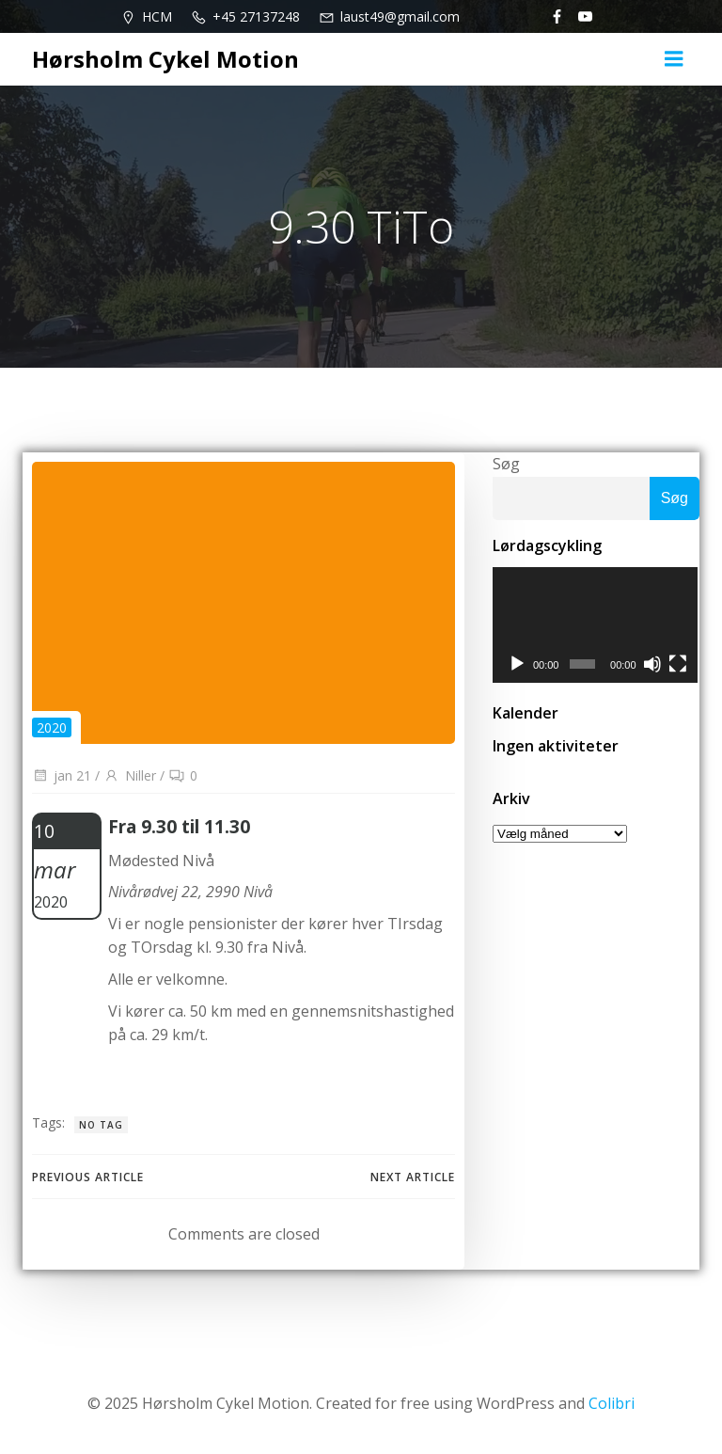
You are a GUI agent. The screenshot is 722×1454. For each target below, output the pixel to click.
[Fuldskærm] (679, 665)
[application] (596, 625)
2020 (52, 727)
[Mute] (653, 665)
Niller (129, 775)
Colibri (612, 1403)
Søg (506, 463)
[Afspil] (517, 665)
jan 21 (61, 775)
